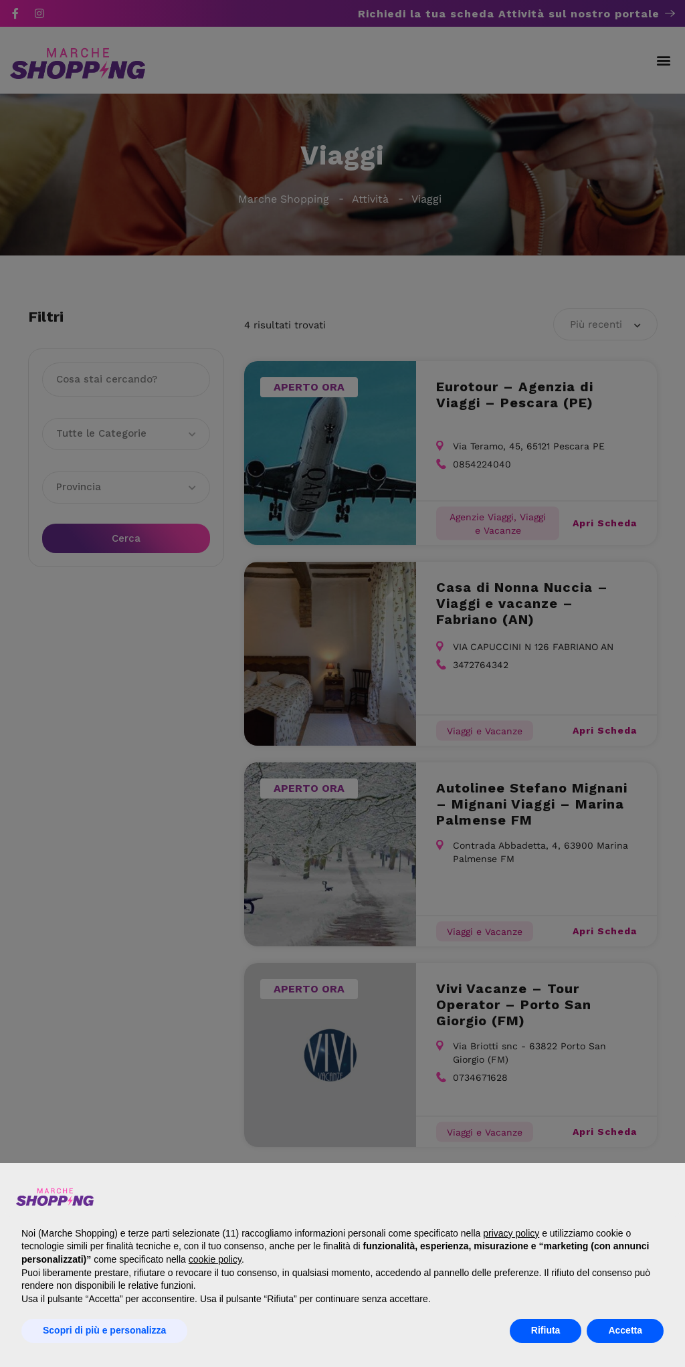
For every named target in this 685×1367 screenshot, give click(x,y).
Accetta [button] (625, 1330)
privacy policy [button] (511, 1233)
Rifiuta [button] (546, 1330)
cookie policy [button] (215, 1259)
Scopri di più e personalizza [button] (104, 1330)
